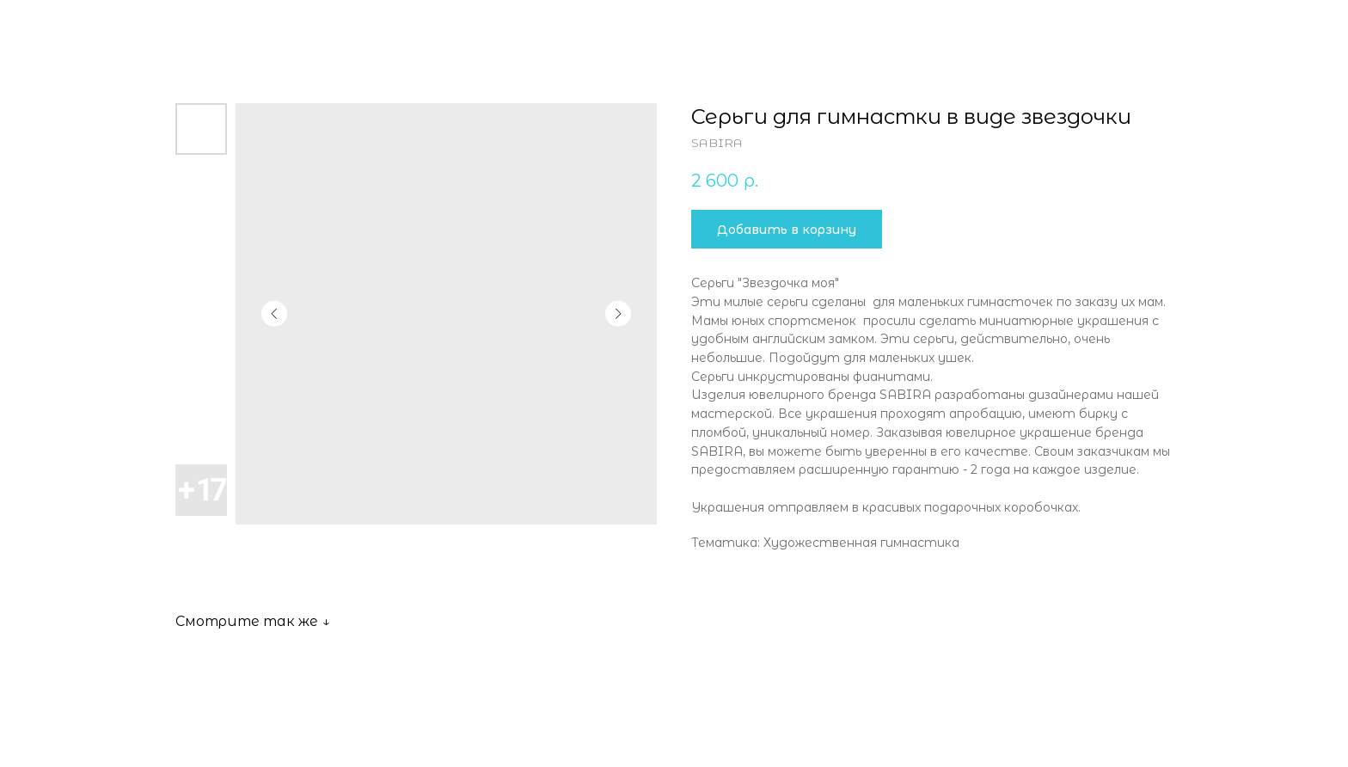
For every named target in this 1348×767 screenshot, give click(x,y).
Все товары (72, 26)
